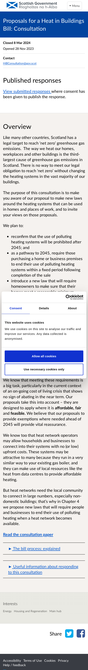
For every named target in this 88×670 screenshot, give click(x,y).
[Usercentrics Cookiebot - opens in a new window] (65, 297)
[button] (44, 548)
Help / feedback (14, 665)
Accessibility (12, 660)
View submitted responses (27, 91)
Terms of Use (32, 660)
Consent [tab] (16, 308)
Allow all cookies (44, 356)
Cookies (50, 660)
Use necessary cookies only (44, 369)
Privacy (63, 660)
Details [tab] (44, 308)
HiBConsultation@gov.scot (19, 63)
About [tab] (72, 308)
